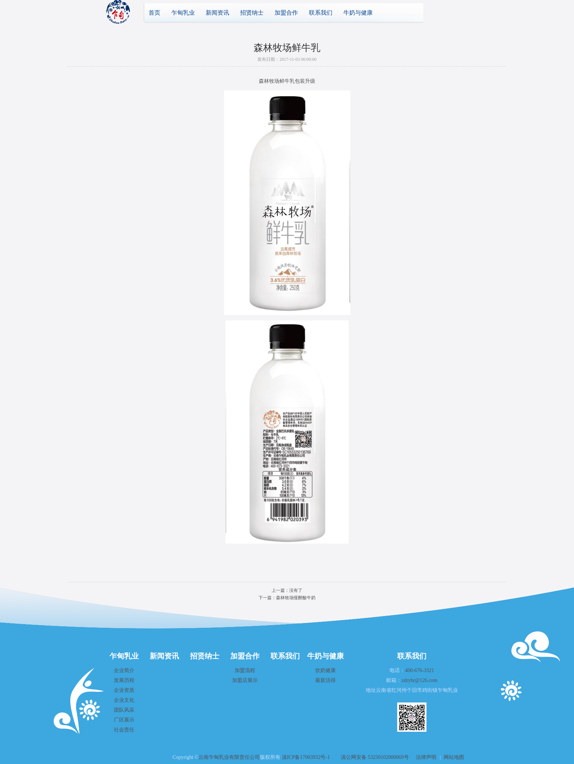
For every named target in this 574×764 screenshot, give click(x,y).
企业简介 (124, 670)
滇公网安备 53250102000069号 (375, 757)
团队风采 (124, 710)
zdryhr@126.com (419, 680)
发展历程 (124, 680)
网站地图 (454, 757)
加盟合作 (286, 13)
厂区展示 (124, 720)
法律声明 (426, 757)
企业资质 (124, 690)
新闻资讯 (217, 13)
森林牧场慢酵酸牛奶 (296, 597)
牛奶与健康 (358, 13)
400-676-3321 (419, 670)
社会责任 (124, 730)
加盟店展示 (245, 680)
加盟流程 (245, 670)
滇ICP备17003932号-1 (306, 757)
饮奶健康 (325, 670)
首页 (154, 13)
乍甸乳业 (183, 13)
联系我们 (320, 13)
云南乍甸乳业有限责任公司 (229, 757)
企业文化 (124, 700)
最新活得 (325, 680)
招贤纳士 (252, 13)
